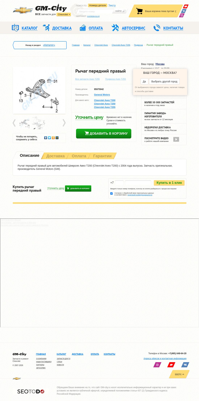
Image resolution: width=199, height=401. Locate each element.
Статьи (59, 362)
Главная (76, 45)
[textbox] (95, 11)
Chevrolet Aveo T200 (104, 100)
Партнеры (40, 365)
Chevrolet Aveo (101, 45)
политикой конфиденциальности (140, 195)
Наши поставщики (43, 362)
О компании (41, 359)
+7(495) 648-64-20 (177, 353)
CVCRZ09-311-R (93, 16)
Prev (14, 123)
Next (63, 123)
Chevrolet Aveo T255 (121, 45)
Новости (60, 365)
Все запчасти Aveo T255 (87, 79)
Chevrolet (63, 14)
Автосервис (41, 368)
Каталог (87, 45)
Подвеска (138, 45)
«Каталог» (49, 45)
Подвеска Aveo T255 (115, 79)
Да (144, 81)
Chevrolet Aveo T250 (104, 104)
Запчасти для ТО (63, 359)
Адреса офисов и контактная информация (165, 358)
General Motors (102, 95)
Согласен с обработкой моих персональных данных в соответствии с (134, 194)
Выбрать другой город (164, 81)
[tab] (29, 155)
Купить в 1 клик (169, 183)
